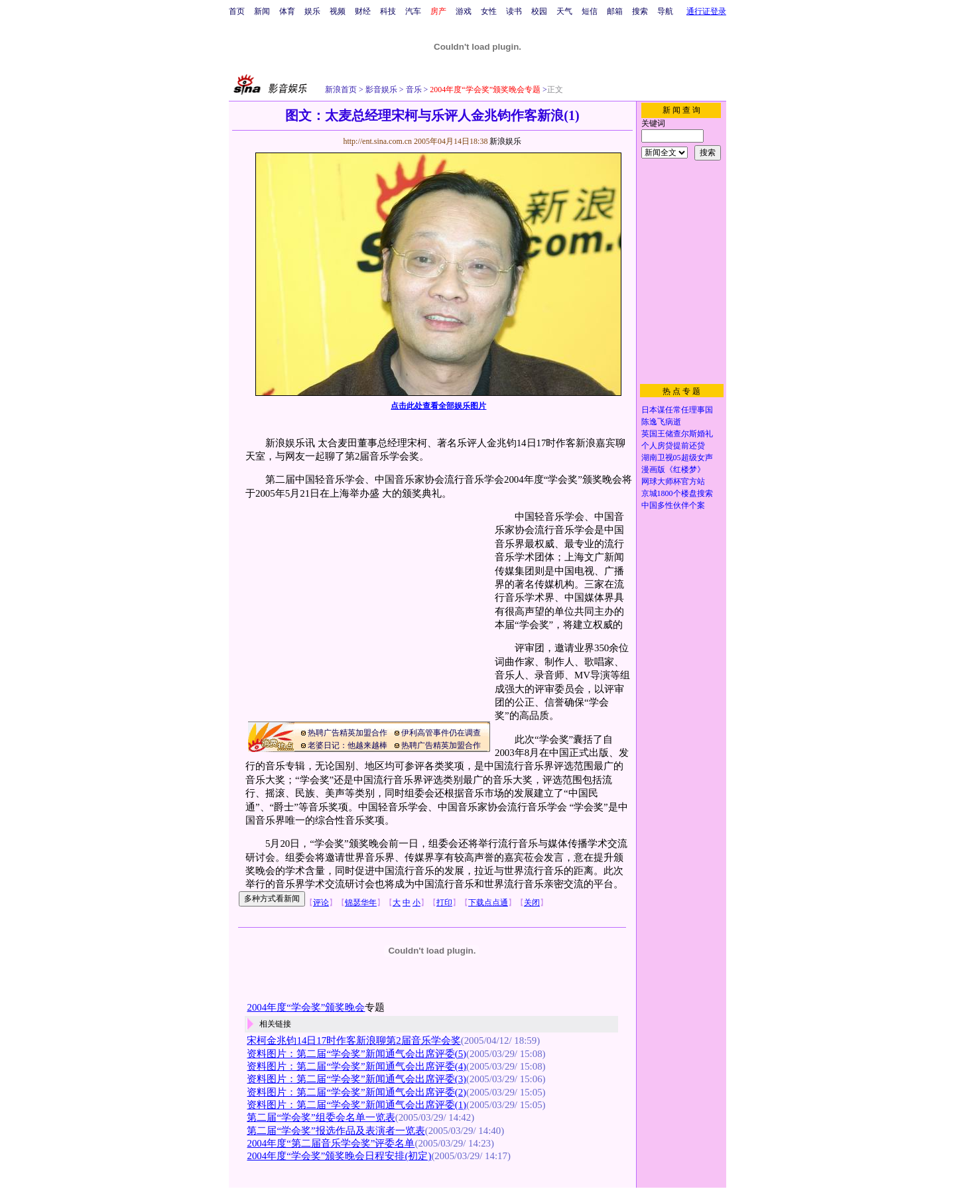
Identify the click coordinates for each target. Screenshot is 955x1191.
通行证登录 (706, 11)
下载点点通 (488, 902)
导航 (665, 11)
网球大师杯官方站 (673, 481)
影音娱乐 (381, 89)
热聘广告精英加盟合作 (347, 732)
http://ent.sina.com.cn (378, 141)
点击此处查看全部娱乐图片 (438, 405)
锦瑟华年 (361, 902)
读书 (514, 11)
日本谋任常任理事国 (677, 409)
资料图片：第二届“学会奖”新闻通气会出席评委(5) (356, 1053)
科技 (388, 11)
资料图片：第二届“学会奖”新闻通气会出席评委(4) (356, 1066)
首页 (237, 11)
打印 (444, 902)
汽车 (413, 11)
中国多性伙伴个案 (673, 505)
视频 (338, 11)
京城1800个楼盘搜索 (677, 493)
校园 (539, 11)
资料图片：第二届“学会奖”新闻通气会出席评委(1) (356, 1104)
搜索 (640, 11)
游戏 (464, 11)
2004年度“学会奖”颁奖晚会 (306, 1007)
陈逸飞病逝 (661, 421)
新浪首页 (341, 89)
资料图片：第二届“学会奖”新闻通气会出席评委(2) (356, 1092)
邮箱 (615, 11)
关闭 (532, 902)
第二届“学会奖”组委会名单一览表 (321, 1117)
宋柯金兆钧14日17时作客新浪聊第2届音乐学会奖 (353, 1040)
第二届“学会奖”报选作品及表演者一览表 (335, 1130)
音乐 (413, 89)
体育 (287, 11)
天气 (564, 11)
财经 (363, 11)
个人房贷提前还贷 (673, 445)
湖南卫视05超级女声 (677, 457)
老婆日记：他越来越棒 (347, 745)
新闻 (262, 11)
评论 (321, 902)
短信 (590, 11)
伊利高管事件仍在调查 (441, 732)
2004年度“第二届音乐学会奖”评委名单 (330, 1143)
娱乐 (312, 11)
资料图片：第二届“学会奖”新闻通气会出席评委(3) (356, 1079)
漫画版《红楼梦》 (673, 469)
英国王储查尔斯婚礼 (677, 433)
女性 (489, 11)
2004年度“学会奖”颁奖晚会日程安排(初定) (339, 1156)
